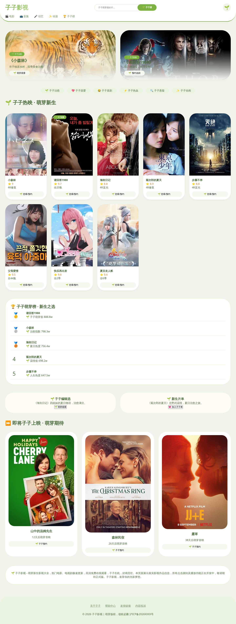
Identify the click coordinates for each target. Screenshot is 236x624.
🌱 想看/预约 (26, 194)
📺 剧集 (24, 16)
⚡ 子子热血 (131, 90)
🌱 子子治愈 (52, 90)
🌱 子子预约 (41, 544)
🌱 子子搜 (147, 7)
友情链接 (125, 606)
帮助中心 (110, 606)
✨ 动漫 (53, 16)
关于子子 (95, 606)
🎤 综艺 (38, 16)
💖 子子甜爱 (78, 90)
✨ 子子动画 (183, 90)
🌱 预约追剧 (134, 73)
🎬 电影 (9, 16)
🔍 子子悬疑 (157, 90)
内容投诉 (140, 606)
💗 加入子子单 (175, 407)
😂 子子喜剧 (105, 90)
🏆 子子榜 (69, 16)
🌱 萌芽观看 (19, 73)
